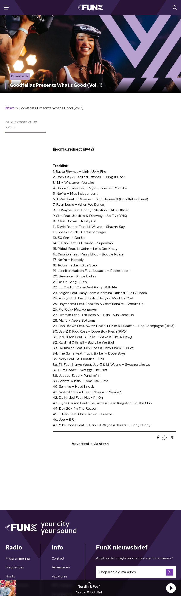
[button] (171, 588)
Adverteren (61, 567)
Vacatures (59, 576)
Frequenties (14, 567)
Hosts (10, 576)
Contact (58, 558)
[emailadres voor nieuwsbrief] (136, 572)
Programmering (17, 558)
